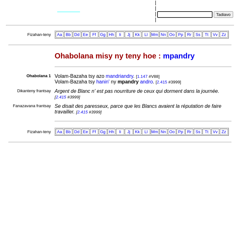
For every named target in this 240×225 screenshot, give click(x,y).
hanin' (102, 81)
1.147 (142, 76)
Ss (198, 34)
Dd (77, 34)
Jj (128, 34)
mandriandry (119, 76)
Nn (163, 34)
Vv (215, 34)
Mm (154, 34)
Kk (137, 34)
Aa (59, 34)
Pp (180, 34)
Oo (172, 34)
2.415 (162, 82)
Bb (68, 34)
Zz (224, 34)
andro (146, 81)
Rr (189, 34)
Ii (120, 34)
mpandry (178, 56)
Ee (85, 34)
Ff (94, 34)
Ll (146, 34)
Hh (111, 34)
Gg (102, 34)
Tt (206, 34)
